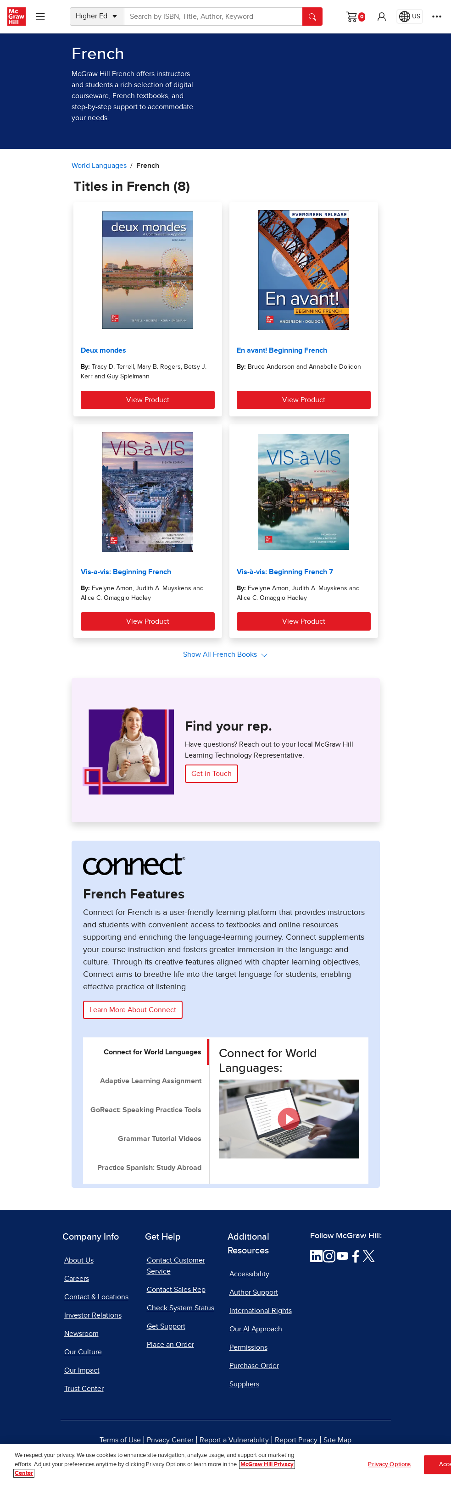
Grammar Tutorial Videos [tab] (159, 1138)
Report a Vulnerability (234, 1440)
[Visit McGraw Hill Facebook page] (356, 1255)
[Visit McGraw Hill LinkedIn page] (316, 1255)
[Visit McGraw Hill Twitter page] (368, 1255)
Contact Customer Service (176, 1266)
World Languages (99, 165)
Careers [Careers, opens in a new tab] (76, 1278)
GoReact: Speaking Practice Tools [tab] (145, 1110)
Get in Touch (211, 773)
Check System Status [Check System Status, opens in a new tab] (180, 1308)
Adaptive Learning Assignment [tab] (150, 1081)
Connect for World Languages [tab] (152, 1052)
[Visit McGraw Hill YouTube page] (342, 1255)
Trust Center (84, 1388)
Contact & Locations (96, 1297)
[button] (381, 16)
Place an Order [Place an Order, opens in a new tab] (170, 1344)
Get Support (166, 1326)
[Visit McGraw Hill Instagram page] (329, 1255)
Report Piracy (296, 1440)
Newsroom (81, 1333)
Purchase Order (254, 1365)
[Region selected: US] (409, 16)
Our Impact (82, 1370)
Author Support (253, 1292)
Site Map (337, 1440)
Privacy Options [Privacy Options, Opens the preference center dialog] (389, 1465)
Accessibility (249, 1274)
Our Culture (83, 1352)
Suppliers (244, 1384)
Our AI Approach (255, 1329)
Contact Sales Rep (176, 1289)
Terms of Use (120, 1440)
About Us (79, 1260)
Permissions (248, 1347)
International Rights (260, 1310)
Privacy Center (170, 1440)
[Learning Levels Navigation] (40, 16)
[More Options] (436, 16)
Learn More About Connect (132, 1010)
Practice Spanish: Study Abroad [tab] (149, 1167)
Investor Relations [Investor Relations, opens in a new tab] (93, 1315)
